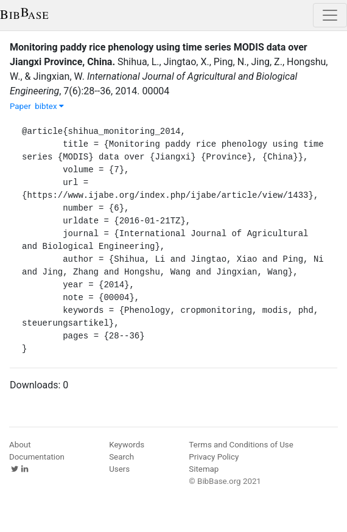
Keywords (126, 444)
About (20, 444)
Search (121, 456)
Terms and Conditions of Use (241, 444)
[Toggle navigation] (330, 15)
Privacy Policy (214, 456)
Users (119, 469)
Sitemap (204, 469)
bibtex (49, 106)
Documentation (37, 456)
